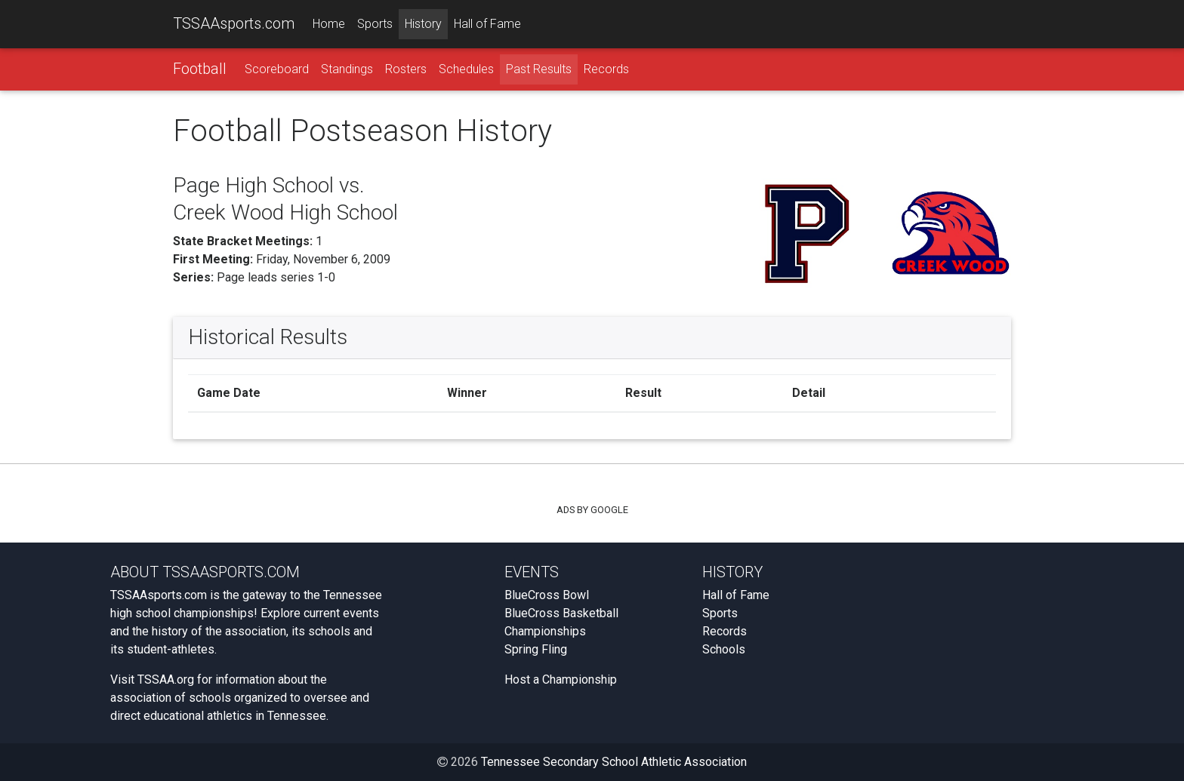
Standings (347, 69)
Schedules (466, 69)
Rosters (406, 69)
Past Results (539, 69)
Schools (723, 649)
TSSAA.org (165, 679)
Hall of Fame (487, 24)
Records (606, 69)
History (423, 24)
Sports (375, 24)
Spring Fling (535, 649)
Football (200, 69)
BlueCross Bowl (546, 595)
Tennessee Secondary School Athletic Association (614, 762)
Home (329, 24)
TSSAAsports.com (233, 23)
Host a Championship (560, 679)
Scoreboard (277, 69)
